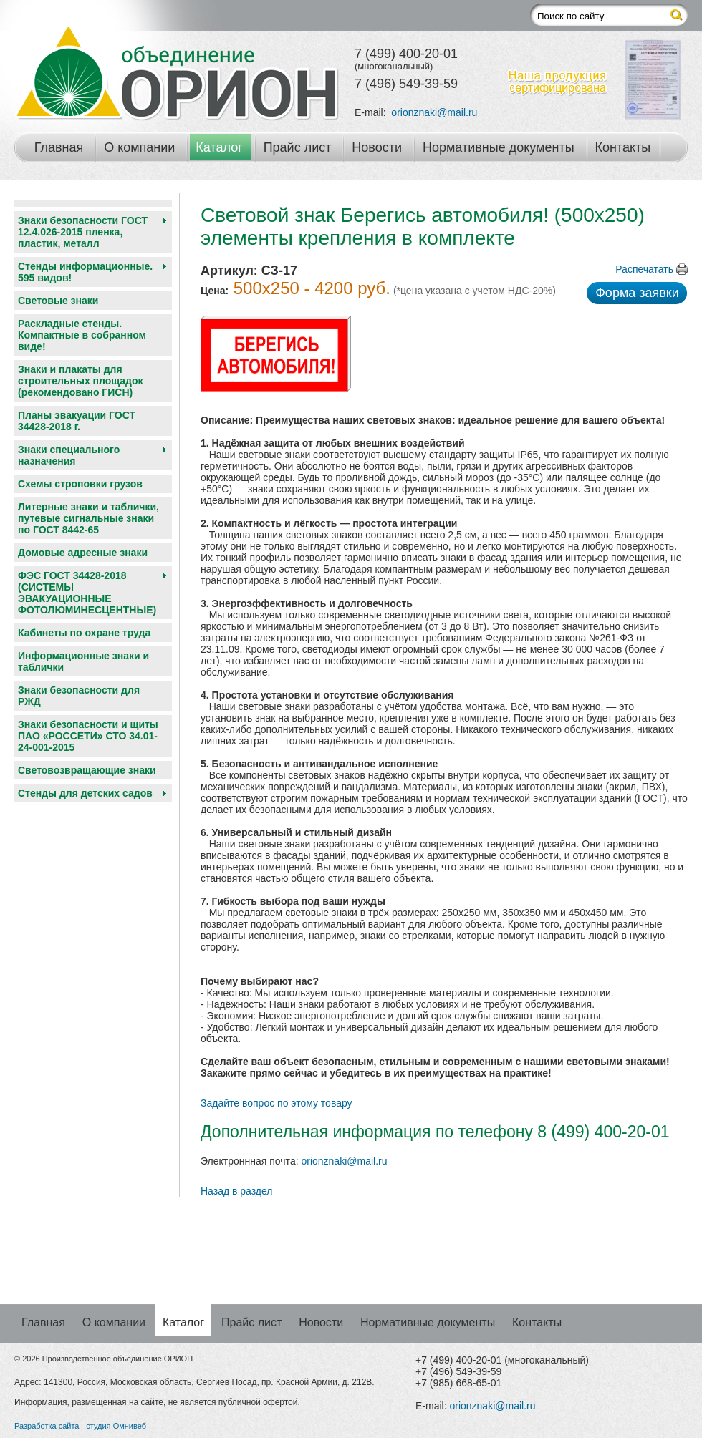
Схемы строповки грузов (80, 484)
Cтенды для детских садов (85, 793)
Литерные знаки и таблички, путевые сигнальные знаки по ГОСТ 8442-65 (88, 518)
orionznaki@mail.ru (434, 112)
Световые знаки (58, 300)
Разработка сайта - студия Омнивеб (80, 1426)
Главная (59, 147)
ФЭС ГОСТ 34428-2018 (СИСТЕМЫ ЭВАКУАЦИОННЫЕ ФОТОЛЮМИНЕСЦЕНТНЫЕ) (87, 593)
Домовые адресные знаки (83, 552)
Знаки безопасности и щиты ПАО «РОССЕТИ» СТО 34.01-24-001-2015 (88, 736)
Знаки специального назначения (69, 455)
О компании (139, 147)
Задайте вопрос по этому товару (276, 1103)
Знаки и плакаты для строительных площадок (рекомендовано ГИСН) (80, 381)
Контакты (623, 147)
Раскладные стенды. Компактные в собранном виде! (82, 335)
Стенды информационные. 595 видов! (85, 272)
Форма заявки (637, 293)
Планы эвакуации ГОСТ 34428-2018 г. (76, 420)
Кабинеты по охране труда (84, 632)
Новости (377, 147)
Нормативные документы (498, 147)
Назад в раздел (237, 1191)
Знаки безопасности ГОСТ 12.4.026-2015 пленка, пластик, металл (83, 232)
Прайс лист (298, 147)
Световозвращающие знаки (87, 770)
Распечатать (644, 269)
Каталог (219, 147)
